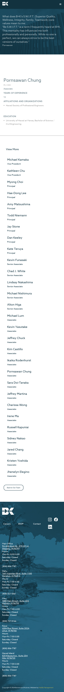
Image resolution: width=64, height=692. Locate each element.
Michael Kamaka (18, 160)
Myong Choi (15, 182)
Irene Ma (13, 416)
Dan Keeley (14, 238)
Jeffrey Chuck (16, 338)
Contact (37, 523)
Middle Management (46, 687)
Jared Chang (15, 450)
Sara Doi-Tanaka (18, 383)
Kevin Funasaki (17, 260)
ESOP (20, 523)
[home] (4, 3)
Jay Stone (13, 227)
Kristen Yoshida (17, 461)
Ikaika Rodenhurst (19, 360)
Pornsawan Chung (19, 371)
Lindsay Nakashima (20, 282)
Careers (7, 523)
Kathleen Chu (16, 171)
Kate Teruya (15, 249)
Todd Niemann (17, 215)
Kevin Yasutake (17, 327)
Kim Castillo (15, 349)
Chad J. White (16, 271)
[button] (60, 4)
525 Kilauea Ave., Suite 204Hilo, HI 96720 (15, 657)
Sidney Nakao (16, 438)
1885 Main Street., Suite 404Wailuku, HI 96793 (15, 602)
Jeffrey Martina (17, 394)
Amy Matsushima (18, 204)
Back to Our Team (13, 487)
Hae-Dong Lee (16, 193)
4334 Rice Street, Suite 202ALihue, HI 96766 (15, 629)
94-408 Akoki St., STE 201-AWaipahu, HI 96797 (15, 547)
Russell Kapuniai (18, 427)
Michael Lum (15, 316)
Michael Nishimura (19, 293)
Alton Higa (14, 305)
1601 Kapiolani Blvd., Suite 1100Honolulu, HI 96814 (17, 574)
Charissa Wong (17, 405)
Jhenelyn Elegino (18, 472)
